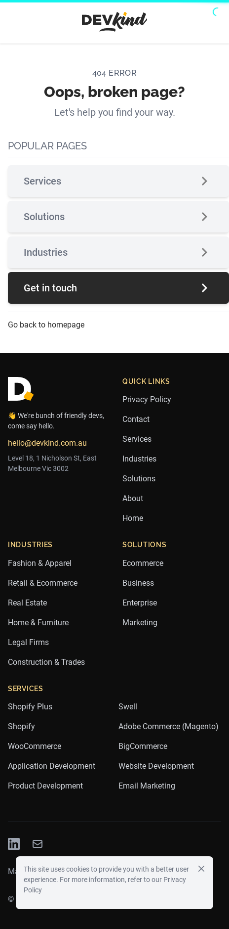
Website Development (156, 766)
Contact (136, 419)
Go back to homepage (46, 324)
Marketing (139, 622)
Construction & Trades (46, 662)
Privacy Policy (146, 399)
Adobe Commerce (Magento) (168, 726)
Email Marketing (146, 785)
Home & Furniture (38, 622)
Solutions (118, 217)
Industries (118, 252)
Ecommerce (142, 563)
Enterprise (139, 602)
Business (138, 583)
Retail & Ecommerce (42, 583)
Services (118, 181)
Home (132, 518)
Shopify (21, 726)
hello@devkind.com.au (47, 443)
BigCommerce (142, 746)
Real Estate (27, 602)
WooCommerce (34, 746)
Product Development (45, 785)
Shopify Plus (30, 706)
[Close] (201, 868)
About (132, 498)
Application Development (51, 766)
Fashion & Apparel (40, 563)
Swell (127, 706)
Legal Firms (28, 642)
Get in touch (118, 288)
